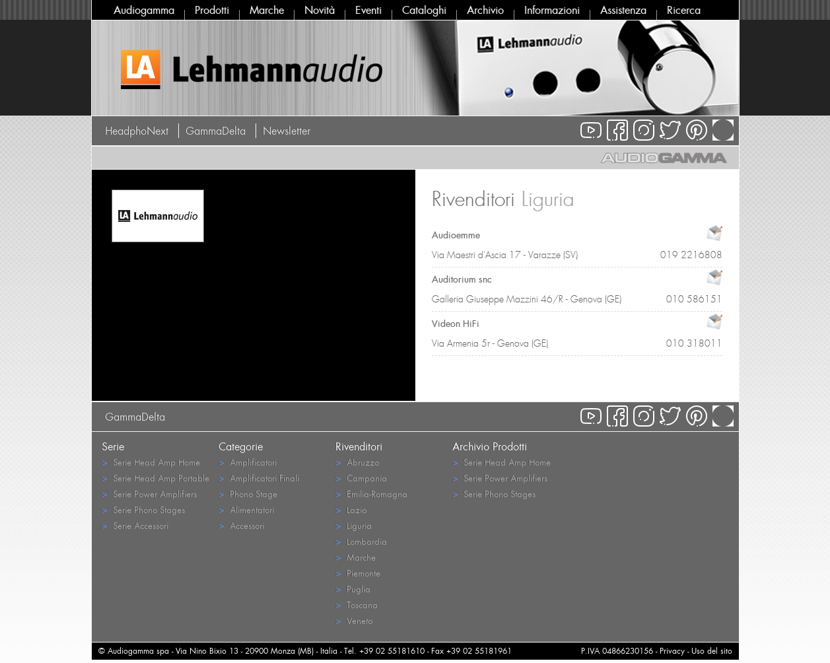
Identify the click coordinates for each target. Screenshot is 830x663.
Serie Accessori (135, 525)
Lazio (350, 509)
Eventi (368, 10)
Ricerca (684, 10)
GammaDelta (216, 130)
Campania (361, 477)
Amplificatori (248, 462)
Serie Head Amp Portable (155, 477)
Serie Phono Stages (143, 509)
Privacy (672, 650)
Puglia (352, 588)
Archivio (485, 10)
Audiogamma (144, 10)
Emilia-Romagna (371, 493)
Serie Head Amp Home (151, 462)
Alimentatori (246, 509)
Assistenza (623, 10)
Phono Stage (248, 493)
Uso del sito (711, 650)
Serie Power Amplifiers (149, 493)
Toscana (356, 604)
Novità (319, 10)
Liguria (353, 525)
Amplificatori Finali (259, 477)
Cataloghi (424, 10)
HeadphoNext (136, 130)
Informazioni (552, 10)
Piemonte (357, 573)
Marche (267, 10)
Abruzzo (357, 462)
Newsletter (286, 130)
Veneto (353, 620)
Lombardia (361, 541)
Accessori (241, 525)
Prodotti (212, 10)
